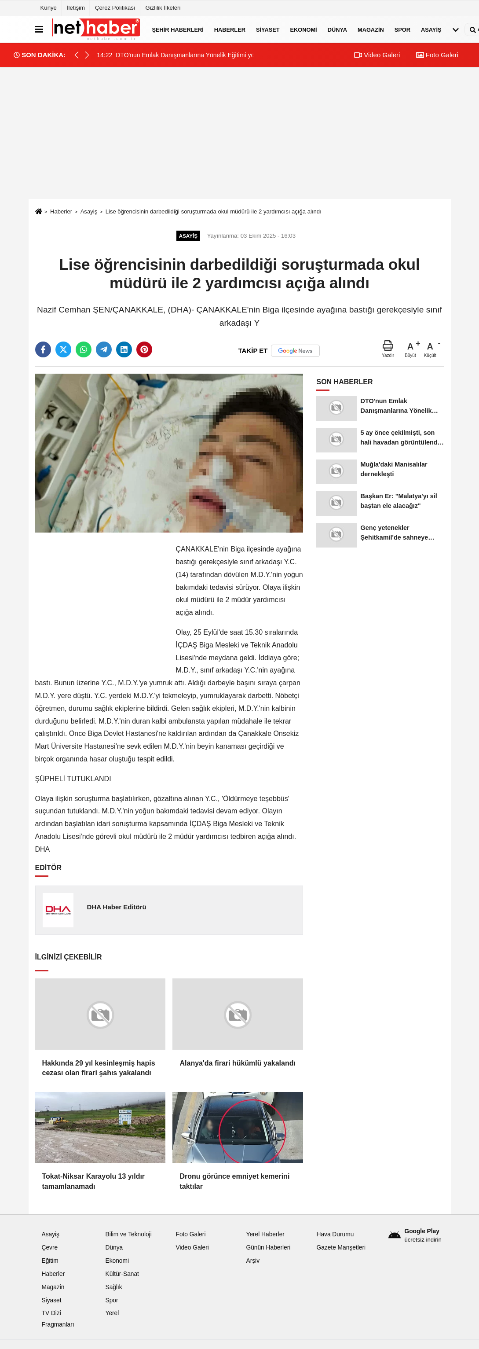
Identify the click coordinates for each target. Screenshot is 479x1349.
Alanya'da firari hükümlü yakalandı (237, 1063)
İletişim (76, 7)
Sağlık (113, 1287)
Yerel (112, 1313)
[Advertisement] (240, 133)
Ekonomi (303, 29)
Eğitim (50, 1260)
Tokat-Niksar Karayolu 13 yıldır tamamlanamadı (93, 1181)
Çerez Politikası (115, 7)
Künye (48, 7)
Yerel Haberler (265, 1234)
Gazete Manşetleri (341, 1247)
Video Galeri (377, 55)
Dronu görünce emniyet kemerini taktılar (234, 1181)
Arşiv (253, 1260)
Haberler (229, 29)
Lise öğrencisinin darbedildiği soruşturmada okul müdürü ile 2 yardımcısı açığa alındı (214, 211)
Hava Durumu (335, 1234)
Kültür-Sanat (122, 1274)
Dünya (337, 29)
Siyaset (268, 29)
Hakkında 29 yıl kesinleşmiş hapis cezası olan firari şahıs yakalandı (98, 1068)
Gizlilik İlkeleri (163, 7)
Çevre (50, 1247)
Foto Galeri (437, 55)
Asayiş (431, 29)
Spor (402, 29)
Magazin (371, 29)
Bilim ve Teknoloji (128, 1234)
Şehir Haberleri (178, 29)
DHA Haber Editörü (116, 907)
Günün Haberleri (268, 1247)
